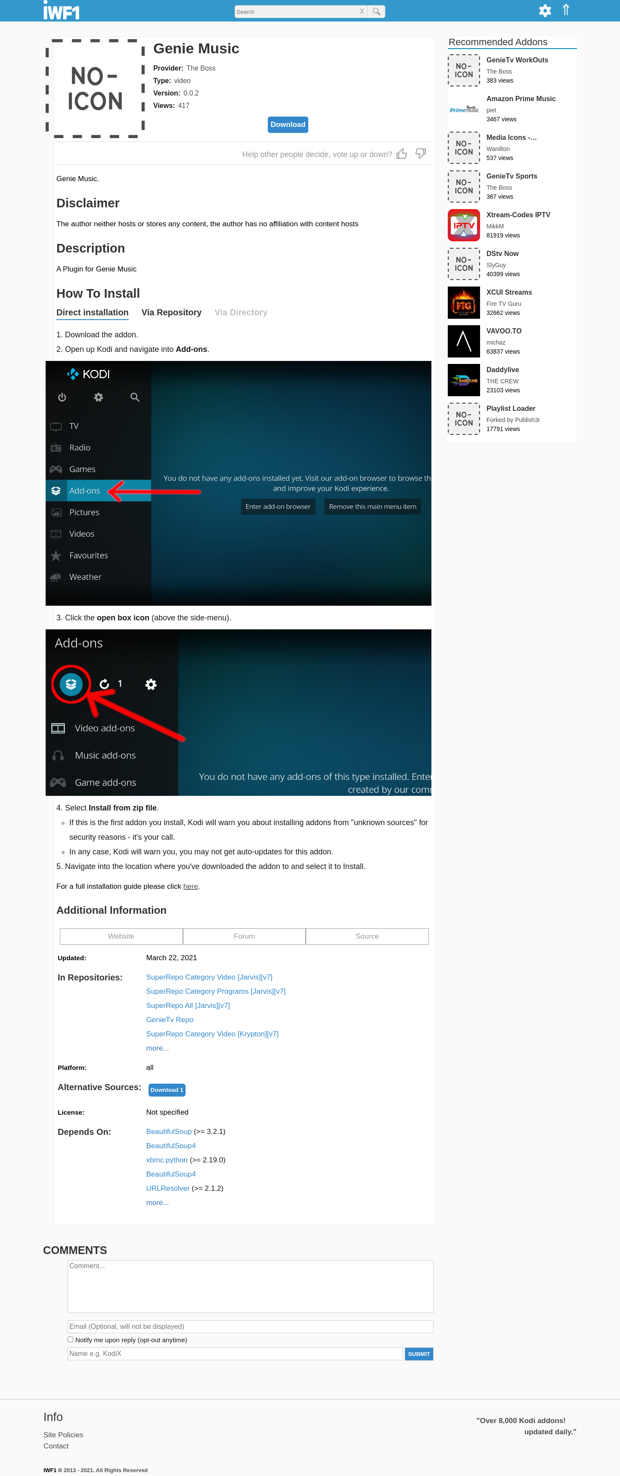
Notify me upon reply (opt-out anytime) (131, 1339)
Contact (56, 1446)
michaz (496, 342)
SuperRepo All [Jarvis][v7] (188, 1005)
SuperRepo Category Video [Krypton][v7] (212, 1034)
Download (287, 124)
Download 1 (167, 1090)
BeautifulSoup (186, 1132)
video (182, 80)
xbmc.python (186, 1160)
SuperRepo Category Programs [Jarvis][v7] (216, 991)
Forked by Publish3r (513, 419)
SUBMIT (419, 1354)
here (190, 886)
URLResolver (185, 1188)
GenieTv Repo (170, 1020)
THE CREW (503, 381)
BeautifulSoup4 (171, 1146)
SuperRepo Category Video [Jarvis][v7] (209, 977)
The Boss (201, 68)
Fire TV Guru (504, 303)
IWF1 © (52, 1470)
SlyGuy (496, 265)
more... (157, 1048)
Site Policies (63, 1435)
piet (491, 110)
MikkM (495, 226)
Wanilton (498, 148)
